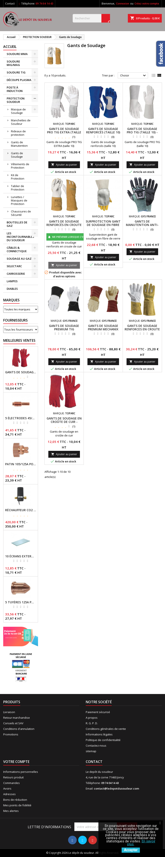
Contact (10, 3)
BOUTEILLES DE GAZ (17, 224)
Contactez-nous (96, 745)
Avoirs (7, 788)
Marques (11, 300)
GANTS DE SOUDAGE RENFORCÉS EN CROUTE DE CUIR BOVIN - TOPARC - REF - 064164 (64, 226)
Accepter (131, 850)
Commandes (11, 783)
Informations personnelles (20, 772)
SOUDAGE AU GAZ (19, 259)
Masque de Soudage (18, 111)
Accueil (10, 46)
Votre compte (16, 761)
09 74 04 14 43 (44, 3)
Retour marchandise (16, 718)
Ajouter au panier (64, 164)
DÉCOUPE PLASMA (19, 80)
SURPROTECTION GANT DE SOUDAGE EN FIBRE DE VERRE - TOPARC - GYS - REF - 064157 (103, 226)
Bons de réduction (15, 800)
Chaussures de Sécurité (21, 213)
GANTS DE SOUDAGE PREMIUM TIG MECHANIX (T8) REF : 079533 (64, 331)
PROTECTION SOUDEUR (15, 100)
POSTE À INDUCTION (15, 89)
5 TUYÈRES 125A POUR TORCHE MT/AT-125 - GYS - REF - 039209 (20, 602)
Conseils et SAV (13, 723)
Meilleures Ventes (19, 340)
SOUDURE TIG (16, 72)
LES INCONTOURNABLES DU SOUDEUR (20, 236)
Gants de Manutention (19, 144)
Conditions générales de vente (106, 729)
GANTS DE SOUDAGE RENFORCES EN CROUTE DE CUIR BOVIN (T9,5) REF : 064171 (142, 331)
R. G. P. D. (92, 723)
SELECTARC (14, 266)
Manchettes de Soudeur (21, 122)
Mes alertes (11, 811)
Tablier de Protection (17, 187)
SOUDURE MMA (17, 54)
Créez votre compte (146, 3)
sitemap (91, 751)
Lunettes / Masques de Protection (19, 200)
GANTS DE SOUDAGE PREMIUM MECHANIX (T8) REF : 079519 (103, 329)
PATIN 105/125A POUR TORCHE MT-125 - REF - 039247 (20, 464)
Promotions (10, 734)
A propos (92, 718)
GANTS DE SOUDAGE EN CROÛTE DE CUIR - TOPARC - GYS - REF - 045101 (20, 372)
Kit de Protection (17, 176)
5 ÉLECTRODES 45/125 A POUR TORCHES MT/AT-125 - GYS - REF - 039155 (20, 418)
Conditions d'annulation (18, 729)
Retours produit (13, 777)
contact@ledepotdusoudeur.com (116, 788)
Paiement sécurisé (98, 712)
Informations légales (99, 734)
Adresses (9, 794)
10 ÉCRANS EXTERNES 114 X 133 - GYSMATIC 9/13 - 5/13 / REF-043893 (20, 556)
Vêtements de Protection (20, 165)
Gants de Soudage (17, 155)
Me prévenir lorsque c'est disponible (74, 236)
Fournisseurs (15, 320)
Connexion (122, 3)
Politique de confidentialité (103, 740)
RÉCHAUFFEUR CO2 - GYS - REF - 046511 (20, 510)
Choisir (133, 75)
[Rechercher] (91, 18)
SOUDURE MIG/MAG (13, 63)
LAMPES (12, 281)
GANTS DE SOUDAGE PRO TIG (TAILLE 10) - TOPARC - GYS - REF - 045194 (142, 134)
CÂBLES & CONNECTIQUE (17, 249)
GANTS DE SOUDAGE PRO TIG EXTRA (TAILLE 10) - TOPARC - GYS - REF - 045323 (64, 134)
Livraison (9, 712)
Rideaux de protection (18, 133)
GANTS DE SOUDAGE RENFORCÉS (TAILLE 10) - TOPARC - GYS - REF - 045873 (103, 134)
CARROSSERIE (16, 274)
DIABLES (12, 289)
